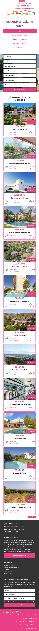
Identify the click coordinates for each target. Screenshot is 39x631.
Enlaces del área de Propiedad (27, 621)
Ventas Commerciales (19, 39)
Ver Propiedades (19, 89)
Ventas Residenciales (19, 35)
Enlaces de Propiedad (30, 618)
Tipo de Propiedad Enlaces (28, 625)
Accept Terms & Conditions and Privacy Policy (16, 601)
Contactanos (19, 52)
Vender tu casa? (19, 556)
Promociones (19, 48)
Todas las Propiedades (19, 615)
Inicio (19, 31)
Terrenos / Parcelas (20, 44)
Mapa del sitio (32, 615)
